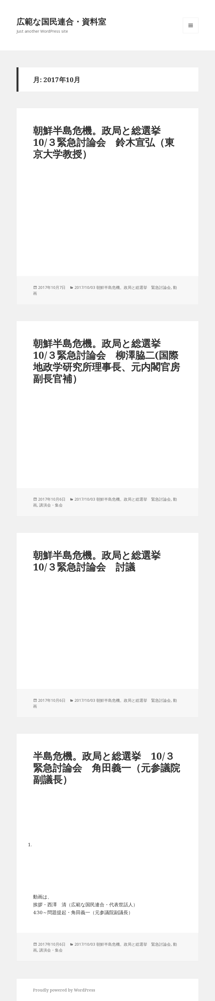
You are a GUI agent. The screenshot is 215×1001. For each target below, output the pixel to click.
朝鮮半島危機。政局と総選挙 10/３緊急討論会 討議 (101, 560)
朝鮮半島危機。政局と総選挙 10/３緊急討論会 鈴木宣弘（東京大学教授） (103, 142)
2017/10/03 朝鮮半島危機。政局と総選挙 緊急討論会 (122, 287)
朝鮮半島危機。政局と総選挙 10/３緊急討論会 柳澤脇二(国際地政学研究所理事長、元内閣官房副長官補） (106, 361)
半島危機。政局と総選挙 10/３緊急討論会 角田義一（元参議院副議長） (106, 767)
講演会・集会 (51, 505)
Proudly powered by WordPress (64, 990)
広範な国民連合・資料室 (61, 21)
